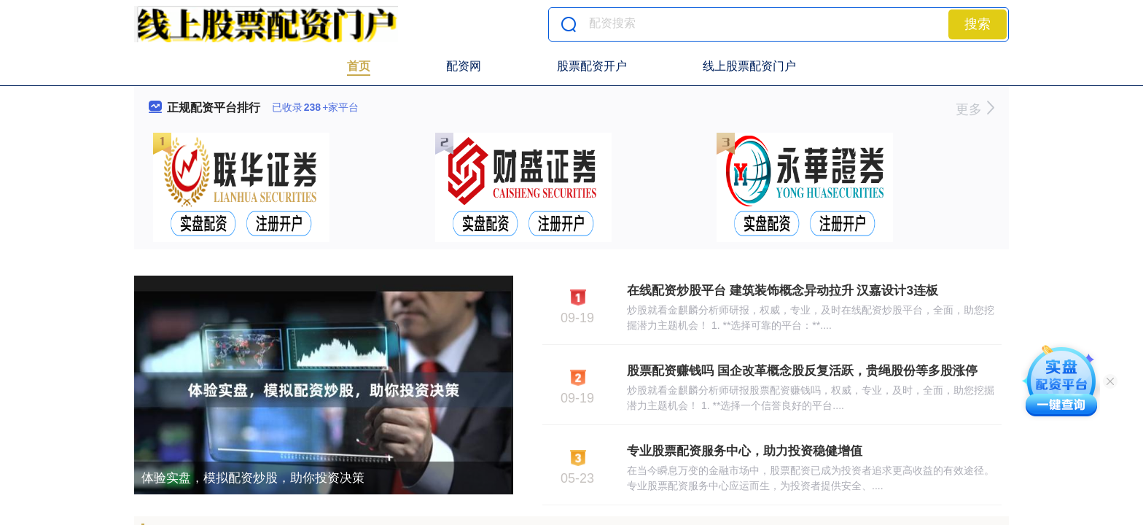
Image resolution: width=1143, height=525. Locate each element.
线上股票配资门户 (749, 66)
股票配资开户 (592, 66)
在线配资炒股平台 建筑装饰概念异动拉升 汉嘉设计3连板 (782, 291)
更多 (975, 109)
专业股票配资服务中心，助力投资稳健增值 (744, 451)
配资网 (463, 66)
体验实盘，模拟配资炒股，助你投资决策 (252, 478)
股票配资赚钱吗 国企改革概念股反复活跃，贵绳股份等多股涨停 (802, 371)
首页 (358, 66)
